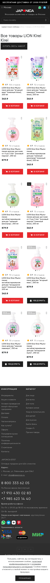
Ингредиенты (7, 395)
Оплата (4, 417)
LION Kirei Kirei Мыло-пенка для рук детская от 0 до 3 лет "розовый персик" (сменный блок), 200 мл (37, 219)
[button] (11, 80)
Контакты (5, 452)
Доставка (5, 413)
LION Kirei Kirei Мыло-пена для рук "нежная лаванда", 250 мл (12, 346)
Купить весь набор (14, 46)
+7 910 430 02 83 (16, 493)
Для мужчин (31, 420)
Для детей (30, 416)
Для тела (30, 404)
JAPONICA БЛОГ (8, 460)
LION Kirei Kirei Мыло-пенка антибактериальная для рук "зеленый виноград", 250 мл (11, 219)
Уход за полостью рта (35, 412)
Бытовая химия (32, 408)
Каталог (31, 389)
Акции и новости (8, 400)
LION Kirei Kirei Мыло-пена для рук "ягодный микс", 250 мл (37, 280)
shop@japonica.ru (16, 475)
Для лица (30, 395)
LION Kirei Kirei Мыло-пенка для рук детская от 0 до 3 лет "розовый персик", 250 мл (12, 152)
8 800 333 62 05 (15, 483)
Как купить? (6, 426)
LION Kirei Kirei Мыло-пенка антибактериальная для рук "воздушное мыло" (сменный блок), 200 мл (12, 283)
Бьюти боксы (31, 424)
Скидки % (30, 428)
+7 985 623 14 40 (16, 499)
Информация (9, 389)
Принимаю (25, 578)
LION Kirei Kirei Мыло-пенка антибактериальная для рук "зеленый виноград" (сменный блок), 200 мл (36, 154)
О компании (6, 447)
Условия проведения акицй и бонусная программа (10, 406)
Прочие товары (33, 432)
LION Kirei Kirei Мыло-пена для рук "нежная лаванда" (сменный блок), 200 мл (37, 91)
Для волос (30, 400)
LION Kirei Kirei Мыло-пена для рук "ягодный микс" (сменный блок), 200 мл (12, 91)
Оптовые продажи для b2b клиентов (18, 464)
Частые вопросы (8, 421)
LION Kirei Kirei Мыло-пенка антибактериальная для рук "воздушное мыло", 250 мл (36, 348)
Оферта (4, 430)
